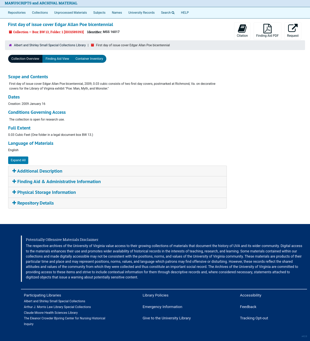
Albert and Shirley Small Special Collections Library (50, 45)
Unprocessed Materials (70, 12)
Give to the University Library (167, 318)
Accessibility (250, 295)
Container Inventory (89, 59)
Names (117, 12)
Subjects (99, 12)
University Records (141, 12)
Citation (242, 31)
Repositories (17, 12)
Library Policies (155, 295)
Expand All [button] (18, 160)
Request (293, 31)
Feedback (248, 306)
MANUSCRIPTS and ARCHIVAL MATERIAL (41, 3)
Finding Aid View (57, 59)
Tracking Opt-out (254, 318)
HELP (185, 12)
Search (168, 12)
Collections (40, 12)
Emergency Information (162, 306)
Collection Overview (25, 59)
